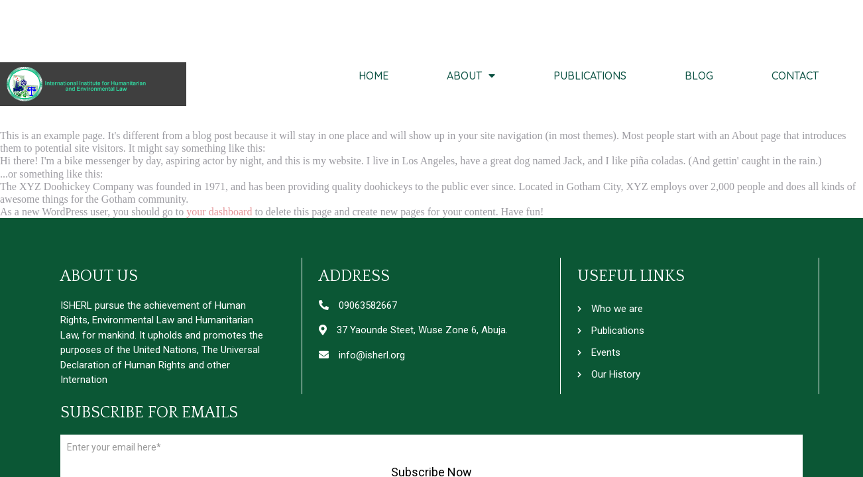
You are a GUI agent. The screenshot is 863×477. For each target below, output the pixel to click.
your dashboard (219, 211)
